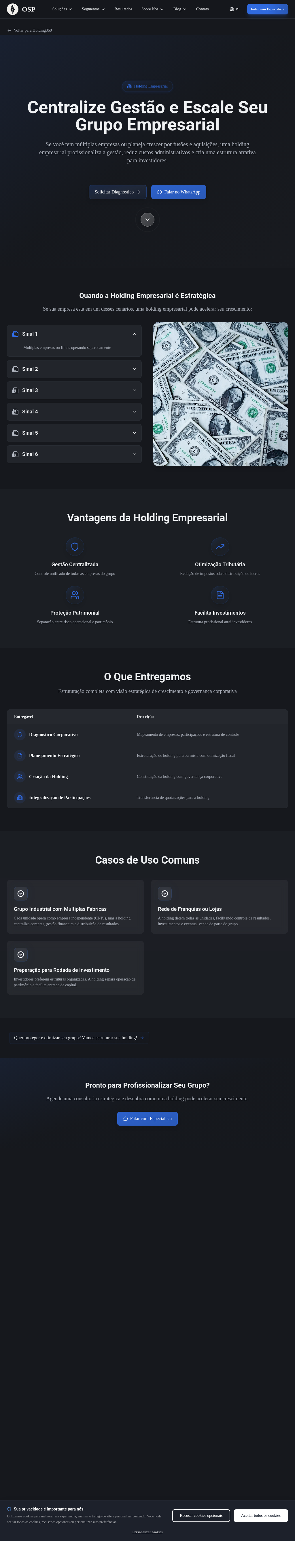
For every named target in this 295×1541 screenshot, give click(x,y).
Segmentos (93, 9)
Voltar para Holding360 (29, 30)
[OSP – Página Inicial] (21, 9)
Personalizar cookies (148, 1532)
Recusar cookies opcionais (201, 1515)
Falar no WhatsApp (178, 191)
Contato (202, 9)
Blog (180, 9)
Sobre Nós (152, 9)
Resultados (123, 9)
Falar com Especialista (267, 9)
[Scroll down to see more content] (147, 220)
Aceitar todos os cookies (261, 1515)
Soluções (62, 9)
